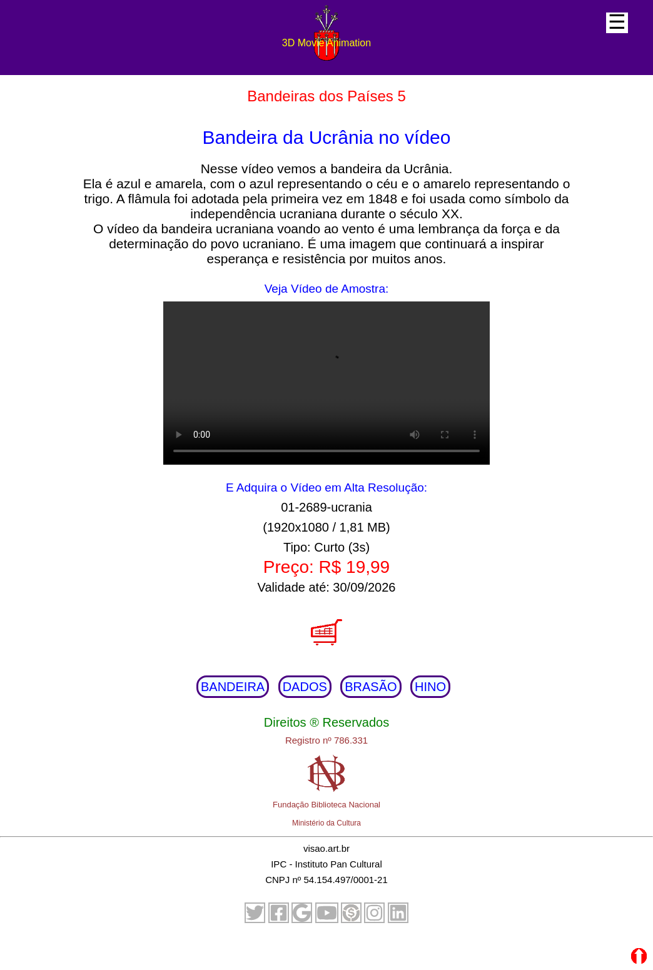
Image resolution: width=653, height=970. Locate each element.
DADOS (305, 687)
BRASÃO (371, 687)
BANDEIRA (233, 687)
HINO (430, 687)
